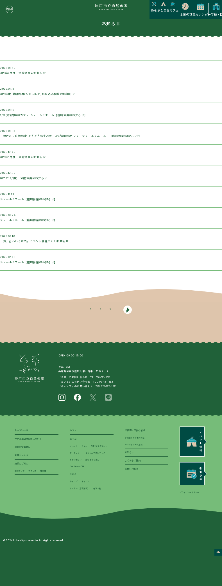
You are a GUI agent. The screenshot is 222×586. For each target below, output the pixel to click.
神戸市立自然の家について (28, 438)
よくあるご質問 (133, 460)
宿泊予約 (97, 488)
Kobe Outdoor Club (77, 466)
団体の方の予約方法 (133, 444)
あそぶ (73, 438)
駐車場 (43, 471)
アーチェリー (75, 453)
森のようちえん (92, 459)
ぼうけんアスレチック (95, 453)
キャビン (85, 481)
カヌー (84, 446)
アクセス (32, 471)
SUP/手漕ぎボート (99, 446)
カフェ (73, 430)
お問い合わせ (131, 468)
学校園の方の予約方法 (134, 437)
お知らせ (129, 452)
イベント (74, 446)
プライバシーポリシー (189, 492)
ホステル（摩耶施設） (79, 488)
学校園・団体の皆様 (135, 430)
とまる (73, 473)
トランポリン (75, 459)
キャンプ (74, 481)
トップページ (21, 430)
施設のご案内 (21, 463)
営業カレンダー (22, 455)
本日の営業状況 (22, 446)
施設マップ (19, 471)
